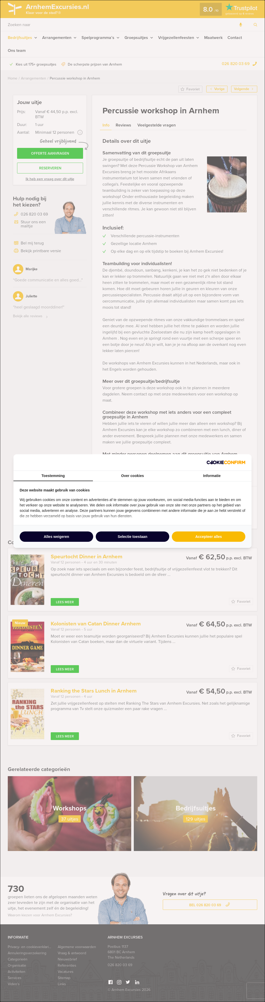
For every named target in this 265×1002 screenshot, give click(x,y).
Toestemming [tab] (53, 476)
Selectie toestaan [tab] (132, 537)
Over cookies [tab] (132, 476)
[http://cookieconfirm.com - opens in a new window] (226, 462)
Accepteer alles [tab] (208, 537)
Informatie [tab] (212, 476)
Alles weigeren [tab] (56, 537)
